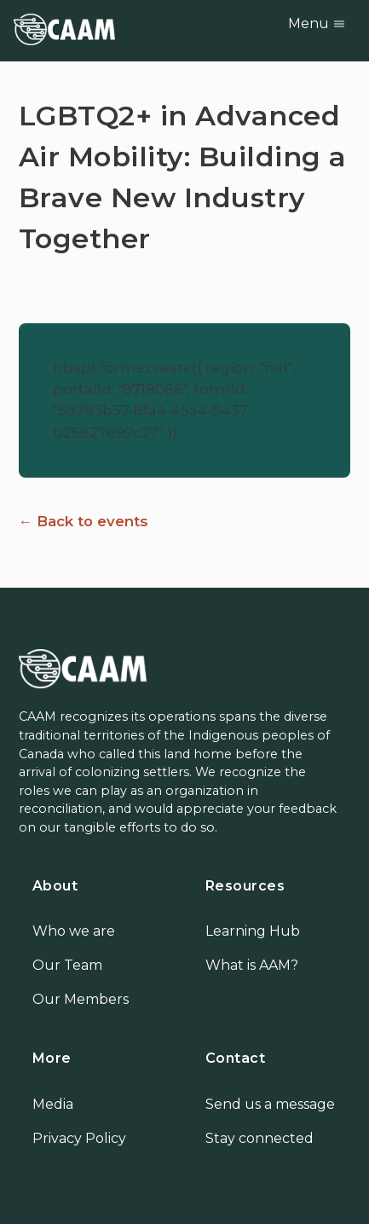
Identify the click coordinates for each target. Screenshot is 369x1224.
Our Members (80, 999)
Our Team (67, 965)
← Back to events (84, 521)
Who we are (73, 931)
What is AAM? (251, 965)
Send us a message (270, 1104)
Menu (317, 23)
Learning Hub (252, 931)
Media (52, 1104)
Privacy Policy (79, 1138)
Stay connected (259, 1138)
